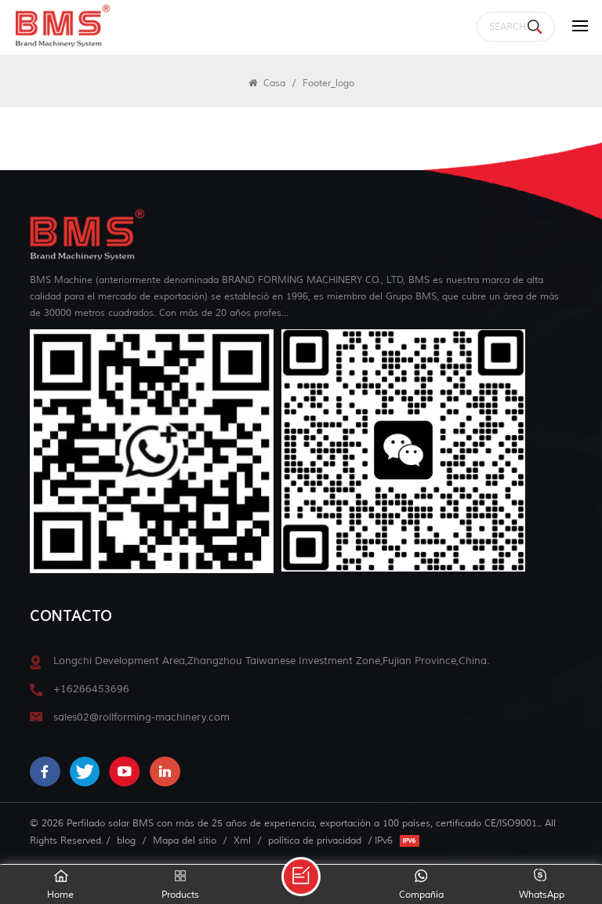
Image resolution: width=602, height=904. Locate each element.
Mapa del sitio (184, 840)
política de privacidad (314, 840)
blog (126, 840)
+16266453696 (91, 688)
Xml (242, 840)
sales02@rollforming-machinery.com (141, 717)
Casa (266, 83)
